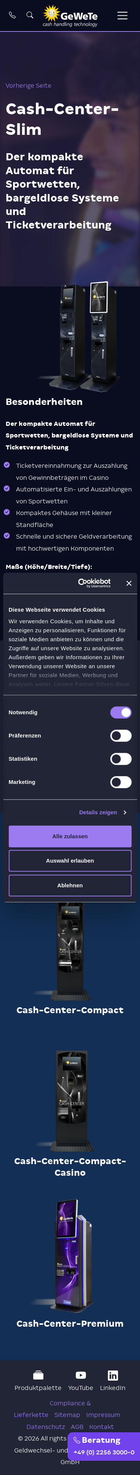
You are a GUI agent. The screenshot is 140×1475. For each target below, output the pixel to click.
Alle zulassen (70, 836)
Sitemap (67, 1415)
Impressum (103, 1415)
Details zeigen (98, 812)
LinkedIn (112, 1381)
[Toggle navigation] (122, 15)
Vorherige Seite (29, 86)
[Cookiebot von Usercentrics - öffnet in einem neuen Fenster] (82, 583)
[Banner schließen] (128, 583)
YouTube (80, 1381)
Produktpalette (38, 1381)
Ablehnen (70, 885)
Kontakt (101, 1427)
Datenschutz (46, 1427)
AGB (77, 1427)
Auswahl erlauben (70, 860)
